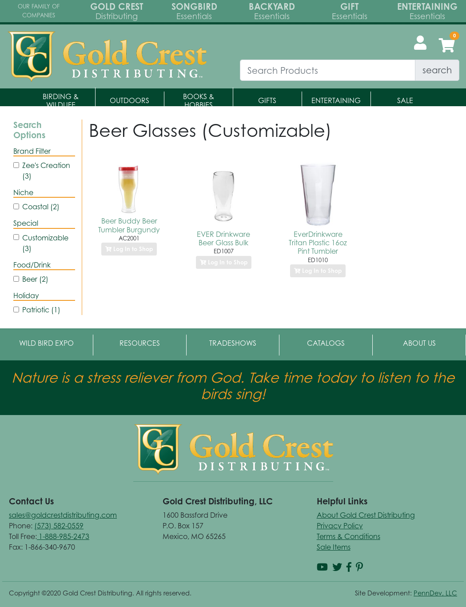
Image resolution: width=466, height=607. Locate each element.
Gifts (267, 100)
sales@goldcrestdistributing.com (63, 515)
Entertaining (336, 100)
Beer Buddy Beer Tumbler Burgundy (129, 225)
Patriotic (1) (41, 309)
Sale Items (333, 547)
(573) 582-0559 (59, 525)
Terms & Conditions (348, 536)
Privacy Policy (340, 525)
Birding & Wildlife (61, 100)
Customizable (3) (45, 243)
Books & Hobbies (198, 100)
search (437, 70)
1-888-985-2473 (63, 536)
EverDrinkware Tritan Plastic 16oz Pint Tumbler (318, 243)
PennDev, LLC (435, 593)
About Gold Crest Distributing (366, 515)
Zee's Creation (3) (46, 170)
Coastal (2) (41, 206)
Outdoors (129, 100)
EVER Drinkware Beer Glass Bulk (223, 238)
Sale (405, 100)
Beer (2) (35, 279)
